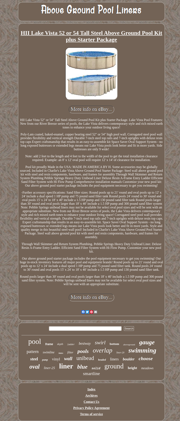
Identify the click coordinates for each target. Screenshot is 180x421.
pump (45, 359)
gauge (147, 342)
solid (96, 368)
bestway (85, 343)
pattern (33, 351)
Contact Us (91, 401)
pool (34, 342)
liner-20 (120, 352)
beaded (102, 359)
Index (91, 389)
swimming (142, 350)
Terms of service (91, 414)
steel (34, 359)
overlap (102, 350)
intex (60, 353)
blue (82, 366)
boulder (128, 359)
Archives (91, 395)
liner (66, 366)
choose (146, 358)
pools (83, 351)
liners (114, 359)
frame (49, 344)
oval (34, 366)
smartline (91, 373)
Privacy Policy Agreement (91, 408)
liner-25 (49, 368)
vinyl (56, 359)
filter (70, 352)
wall (68, 358)
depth (60, 344)
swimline (49, 352)
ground (114, 366)
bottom (114, 344)
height (132, 368)
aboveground (129, 344)
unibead (85, 358)
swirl (100, 343)
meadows (147, 368)
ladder (71, 344)
